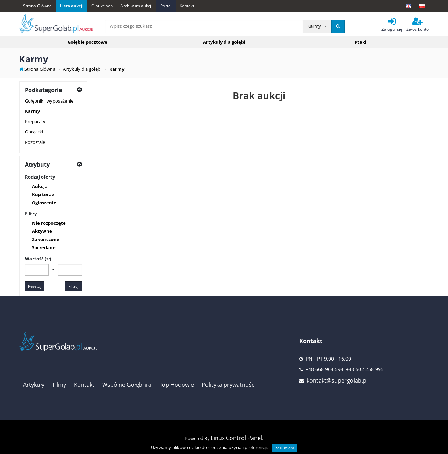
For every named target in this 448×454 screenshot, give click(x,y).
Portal (166, 6)
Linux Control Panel (236, 438)
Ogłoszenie (44, 203)
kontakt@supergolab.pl (337, 380)
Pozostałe (35, 142)
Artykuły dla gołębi (224, 42)
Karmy (32, 111)
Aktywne (42, 231)
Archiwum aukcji (136, 6)
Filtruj (73, 286)
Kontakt (187, 6)
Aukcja (40, 186)
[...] (204, 26)
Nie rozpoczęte (49, 223)
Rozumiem (284, 447)
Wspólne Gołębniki (127, 385)
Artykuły (33, 385)
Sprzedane (44, 247)
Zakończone (45, 239)
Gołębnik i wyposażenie (49, 101)
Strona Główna (37, 6)
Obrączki (34, 131)
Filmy (59, 385)
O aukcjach (102, 6)
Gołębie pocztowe (87, 42)
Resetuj (34, 286)
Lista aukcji (72, 6)
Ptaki (360, 42)
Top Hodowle (177, 385)
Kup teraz (43, 194)
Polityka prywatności (229, 385)
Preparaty (35, 121)
